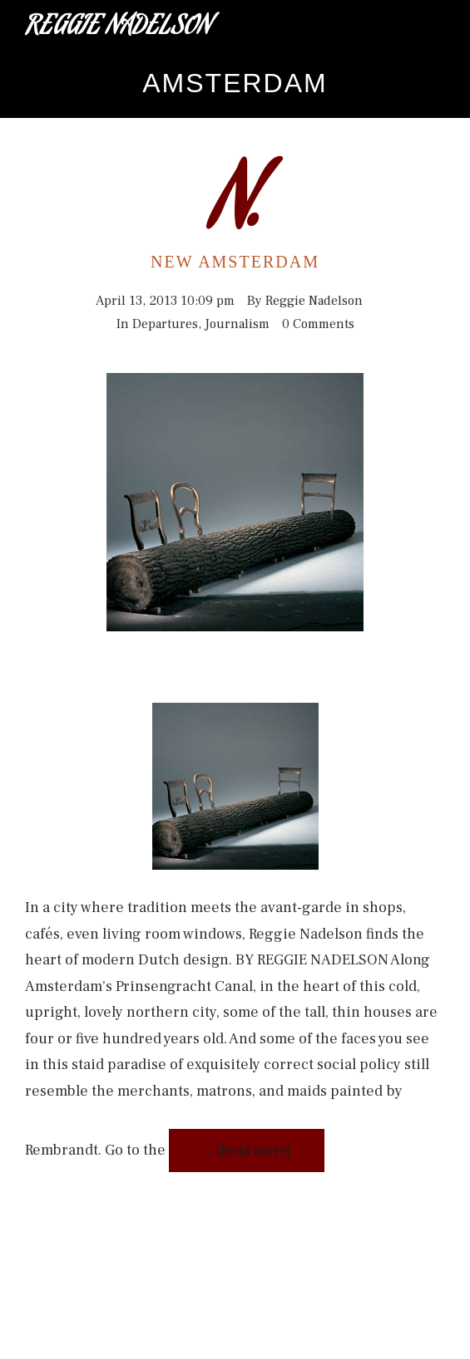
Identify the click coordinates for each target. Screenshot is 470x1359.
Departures (165, 324)
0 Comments (318, 324)
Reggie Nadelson (119, 28)
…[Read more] (246, 1150)
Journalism (237, 324)
